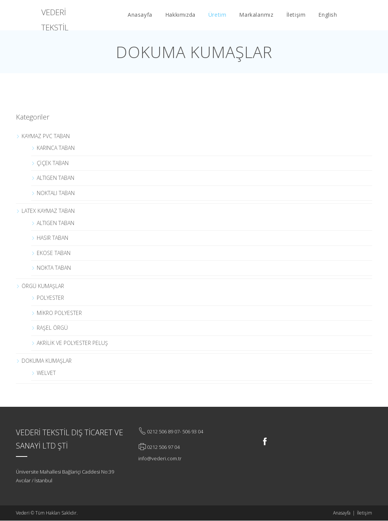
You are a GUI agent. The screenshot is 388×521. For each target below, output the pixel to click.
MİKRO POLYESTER (59, 312)
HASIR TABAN (52, 237)
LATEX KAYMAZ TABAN (48, 210)
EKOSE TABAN (53, 253)
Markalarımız (256, 14)
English (327, 14)
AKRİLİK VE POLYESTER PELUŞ (72, 342)
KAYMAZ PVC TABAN (46, 136)
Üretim (217, 14)
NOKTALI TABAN (56, 193)
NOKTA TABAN (54, 267)
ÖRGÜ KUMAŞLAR (43, 286)
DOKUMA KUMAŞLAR (47, 360)
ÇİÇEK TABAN (53, 163)
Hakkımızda (180, 14)
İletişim (296, 14)
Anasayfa (140, 14)
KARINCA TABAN (56, 147)
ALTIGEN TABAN (55, 177)
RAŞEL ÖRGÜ (52, 327)
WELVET (46, 372)
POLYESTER (50, 297)
